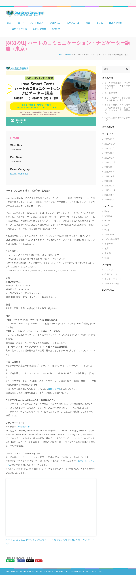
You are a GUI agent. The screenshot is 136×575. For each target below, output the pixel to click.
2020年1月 (110, 158)
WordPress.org (112, 283)
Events (69, 55)
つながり (109, 244)
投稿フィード (111, 274)
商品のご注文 (115, 23)
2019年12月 (110, 162)
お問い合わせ (39, 29)
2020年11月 (110, 144)
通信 (107, 258)
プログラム (55, 23)
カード (21, 23)
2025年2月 (110, 139)
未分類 (108, 253)
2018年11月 (110, 190)
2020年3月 (110, 153)
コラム (99, 23)
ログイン (109, 270)
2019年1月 (110, 186)
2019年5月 (110, 181)
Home (8, 23)
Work (107, 230)
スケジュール (73, 23)
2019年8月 (110, 172)
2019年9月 (110, 167)
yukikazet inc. (24, 427)
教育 (107, 248)
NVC (107, 225)
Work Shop (110, 234)
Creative (108, 216)
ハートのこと (37, 23)
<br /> (51, 507)
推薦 (88, 23)
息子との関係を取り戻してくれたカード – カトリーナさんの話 (117, 86)
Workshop (23, 173)
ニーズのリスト (112, 93)
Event (13, 173)
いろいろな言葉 (112, 239)
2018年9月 (110, 195)
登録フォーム (54, 389)
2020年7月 (110, 148)
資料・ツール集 (19, 29)
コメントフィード (113, 279)
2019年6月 (110, 176)
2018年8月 (110, 200)
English (56, 29)
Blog (107, 211)
